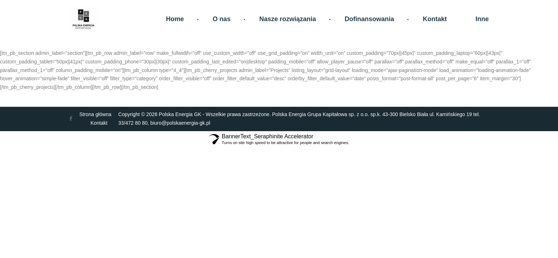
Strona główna (95, 114)
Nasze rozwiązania (287, 19)
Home (175, 19)
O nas (222, 19)
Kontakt (435, 19)
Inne (482, 19)
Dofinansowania (369, 19)
